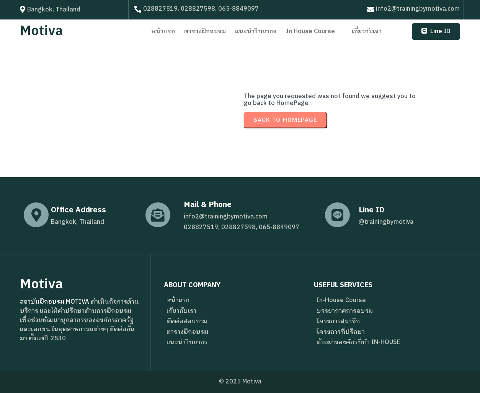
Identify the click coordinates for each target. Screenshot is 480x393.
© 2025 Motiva (240, 382)
